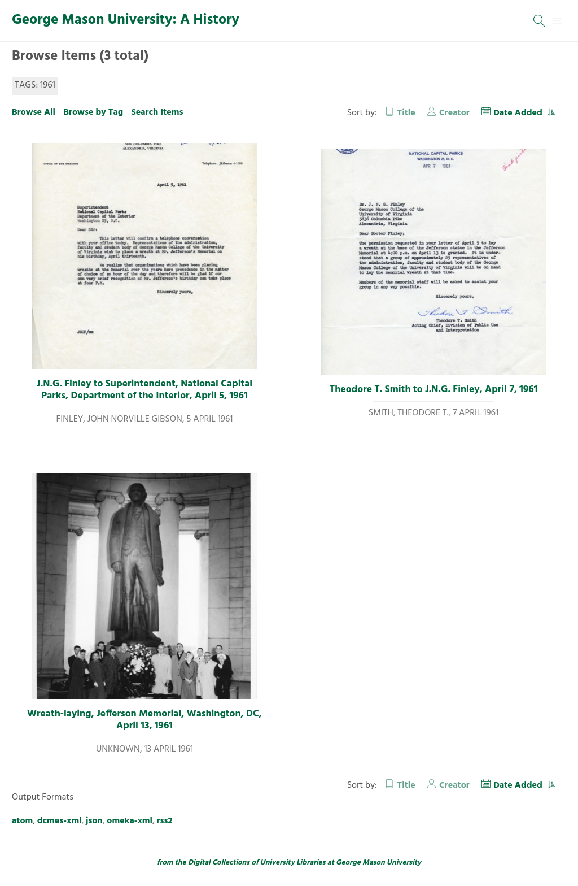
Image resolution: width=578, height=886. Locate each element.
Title (406, 113)
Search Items (157, 112)
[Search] (540, 21)
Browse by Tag (93, 112)
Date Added (519, 113)
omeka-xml (129, 821)
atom (22, 821)
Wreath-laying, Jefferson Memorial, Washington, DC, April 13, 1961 (144, 720)
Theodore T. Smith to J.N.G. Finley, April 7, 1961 (434, 390)
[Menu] (558, 21)
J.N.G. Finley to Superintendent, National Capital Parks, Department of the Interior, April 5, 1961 (144, 390)
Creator (454, 113)
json (94, 821)
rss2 (165, 821)
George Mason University (378, 862)
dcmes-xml (59, 821)
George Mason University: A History (125, 20)
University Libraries (293, 862)
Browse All (33, 112)
